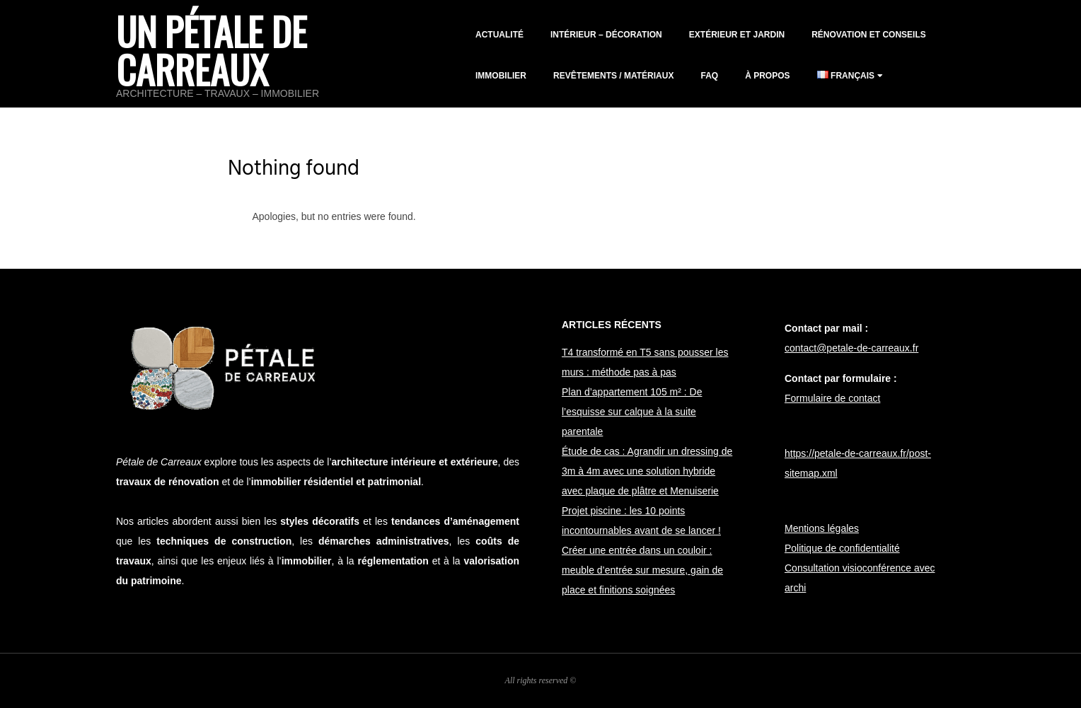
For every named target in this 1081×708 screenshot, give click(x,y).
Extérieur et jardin (737, 35)
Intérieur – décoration (606, 35)
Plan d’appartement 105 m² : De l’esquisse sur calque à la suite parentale (632, 411)
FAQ (709, 76)
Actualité (499, 35)
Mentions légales (822, 528)
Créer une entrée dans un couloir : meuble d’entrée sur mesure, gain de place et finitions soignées (642, 570)
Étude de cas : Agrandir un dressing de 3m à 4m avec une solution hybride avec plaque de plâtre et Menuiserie (647, 471)
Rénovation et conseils (868, 35)
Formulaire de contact (832, 398)
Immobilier (500, 76)
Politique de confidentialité (842, 548)
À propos (767, 76)
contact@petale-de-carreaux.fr (851, 348)
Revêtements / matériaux (613, 76)
